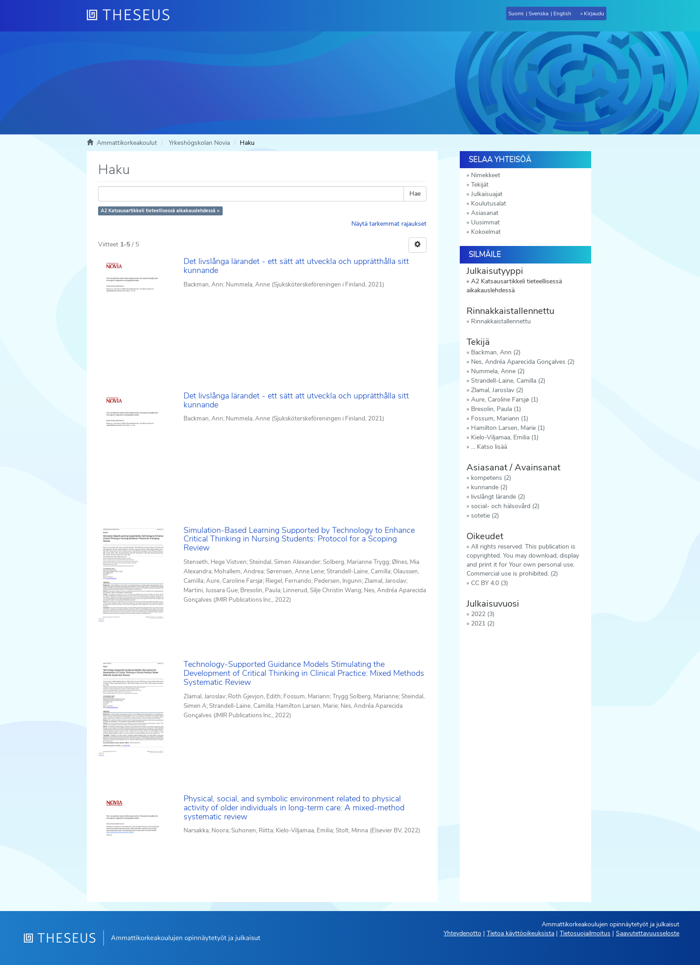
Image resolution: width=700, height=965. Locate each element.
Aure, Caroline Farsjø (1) (504, 399)
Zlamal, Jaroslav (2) (497, 390)
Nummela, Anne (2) (498, 371)
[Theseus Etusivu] (132, 15)
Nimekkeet (485, 175)
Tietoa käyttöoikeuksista (520, 933)
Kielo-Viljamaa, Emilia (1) (504, 437)
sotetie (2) (485, 515)
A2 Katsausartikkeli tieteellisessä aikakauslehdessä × (160, 210)
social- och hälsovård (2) (505, 506)
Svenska (538, 13)
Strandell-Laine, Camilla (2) (508, 380)
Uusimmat (485, 222)
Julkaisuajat (487, 194)
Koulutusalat (488, 203)
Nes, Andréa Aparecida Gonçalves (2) (522, 361)
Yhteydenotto (462, 933)
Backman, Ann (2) (496, 352)
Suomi (516, 13)
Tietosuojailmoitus (585, 933)
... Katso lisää (489, 446)
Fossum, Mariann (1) (499, 418)
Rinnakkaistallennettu (501, 321)
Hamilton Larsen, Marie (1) (508, 428)
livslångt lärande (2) (498, 496)
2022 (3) (482, 614)
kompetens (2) (491, 478)
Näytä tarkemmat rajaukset (388, 223)
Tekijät (480, 184)
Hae (415, 193)
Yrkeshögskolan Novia (199, 142)
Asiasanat (484, 213)
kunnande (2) (489, 487)
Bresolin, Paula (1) (496, 409)
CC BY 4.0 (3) (489, 583)
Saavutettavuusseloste (647, 933)
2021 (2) (482, 623)
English (562, 13)
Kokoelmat (486, 232)
